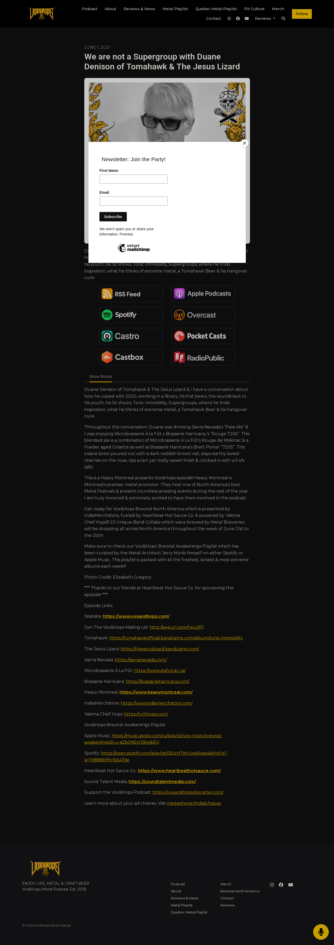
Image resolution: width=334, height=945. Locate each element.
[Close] (244, 143)
